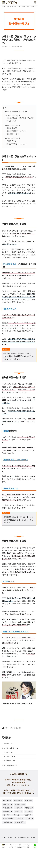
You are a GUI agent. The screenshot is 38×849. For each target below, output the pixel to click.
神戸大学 (8, 752)
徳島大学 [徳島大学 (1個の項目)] (19, 807)
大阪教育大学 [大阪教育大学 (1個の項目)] (8, 807)
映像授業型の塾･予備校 (12, 115)
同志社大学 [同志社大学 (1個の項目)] (29, 807)
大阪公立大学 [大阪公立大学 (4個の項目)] (8, 804)
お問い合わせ (31, 837)
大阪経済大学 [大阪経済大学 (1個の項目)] (21, 821)
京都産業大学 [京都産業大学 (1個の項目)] (28, 814)
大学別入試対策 (9, 748)
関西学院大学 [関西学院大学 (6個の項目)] (8, 811)
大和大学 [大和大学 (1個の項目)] (30, 818)
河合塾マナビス (12, 121)
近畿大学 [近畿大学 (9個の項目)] (29, 811)
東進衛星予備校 (9, 264)
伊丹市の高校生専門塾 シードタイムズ (17, 704)
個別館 (6, 431)
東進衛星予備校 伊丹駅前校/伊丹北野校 (20, 118)
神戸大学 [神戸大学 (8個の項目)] (29, 800)
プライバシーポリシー (9, 837)
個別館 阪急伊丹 (12, 128)
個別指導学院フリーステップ (16, 131)
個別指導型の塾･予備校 (12, 125)
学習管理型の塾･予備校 (12, 138)
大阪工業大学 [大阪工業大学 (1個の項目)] (8, 821)
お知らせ (7, 743)
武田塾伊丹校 (11, 141)
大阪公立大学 (9, 756)
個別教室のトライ (13, 134)
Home (3, 6)
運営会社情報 (22, 837)
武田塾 (6, 581)
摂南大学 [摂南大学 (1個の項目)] (20, 818)
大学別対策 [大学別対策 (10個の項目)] (18, 800)
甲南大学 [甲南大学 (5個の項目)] (16, 814)
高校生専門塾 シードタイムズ (16, 144)
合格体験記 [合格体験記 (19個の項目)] (7, 800)
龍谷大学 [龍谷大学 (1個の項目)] (6, 814)
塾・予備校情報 (12, 6)
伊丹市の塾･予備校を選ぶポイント (16, 111)
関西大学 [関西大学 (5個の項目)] (19, 811)
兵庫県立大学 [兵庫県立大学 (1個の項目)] (21, 804)
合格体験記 (7, 760)
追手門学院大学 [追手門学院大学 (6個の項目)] (8, 818)
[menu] (35, 2)
